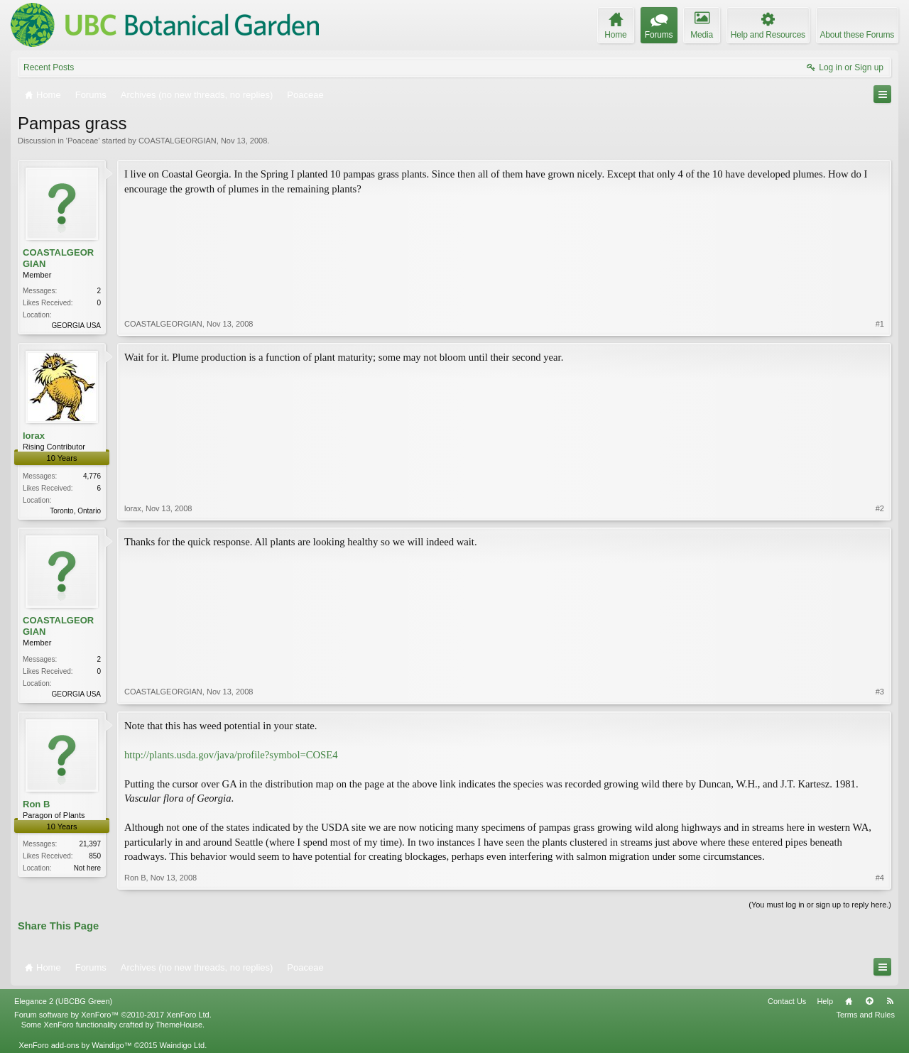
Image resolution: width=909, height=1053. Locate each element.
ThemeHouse (179, 1024)
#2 (880, 508)
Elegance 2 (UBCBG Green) (63, 1001)
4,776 (92, 476)
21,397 (90, 844)
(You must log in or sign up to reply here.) (820, 904)
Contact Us (787, 1001)
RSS (890, 1001)
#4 (880, 877)
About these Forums (857, 35)
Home (849, 1001)
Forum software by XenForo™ (113, 1014)
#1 (880, 324)
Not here (87, 868)
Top (869, 1001)
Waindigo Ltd (182, 1045)
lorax (34, 435)
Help (825, 1001)
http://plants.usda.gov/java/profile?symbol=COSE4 (231, 754)
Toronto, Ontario (75, 511)
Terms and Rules (865, 1014)
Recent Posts (48, 67)
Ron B (36, 804)
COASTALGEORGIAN (177, 140)
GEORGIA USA (76, 325)
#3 (880, 691)
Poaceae (82, 140)
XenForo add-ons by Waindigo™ (74, 1045)
